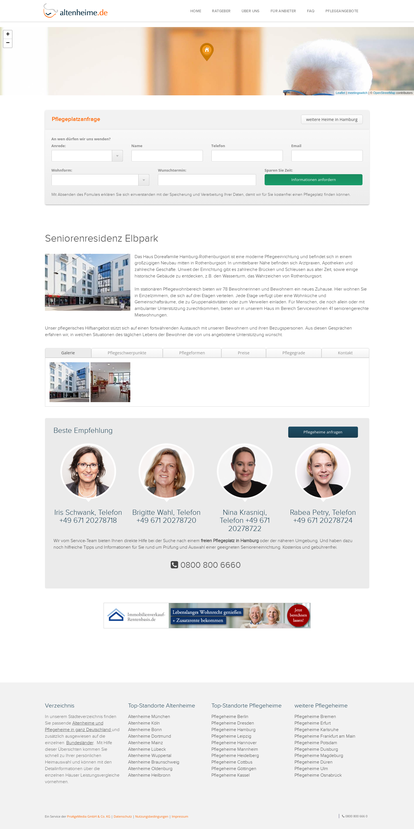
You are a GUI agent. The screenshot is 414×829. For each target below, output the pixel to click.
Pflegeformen (192, 352)
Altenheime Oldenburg (150, 769)
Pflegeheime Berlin (229, 716)
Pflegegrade (294, 352)
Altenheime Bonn (145, 730)
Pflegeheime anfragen (323, 432)
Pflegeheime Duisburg (316, 749)
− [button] (8, 43)
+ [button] (8, 34)
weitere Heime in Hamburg (332, 119)
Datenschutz (123, 816)
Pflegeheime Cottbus (231, 762)
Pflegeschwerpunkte (127, 352)
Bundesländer (79, 743)
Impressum (180, 816)
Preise (244, 352)
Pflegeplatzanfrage (76, 119)
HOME (195, 11)
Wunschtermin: (172, 170)
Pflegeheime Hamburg (233, 730)
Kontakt (345, 352)
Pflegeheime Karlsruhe (316, 730)
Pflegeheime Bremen (315, 716)
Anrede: (59, 145)
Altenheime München (149, 716)
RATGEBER (221, 11)
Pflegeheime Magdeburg (318, 755)
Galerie (68, 352)
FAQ (311, 11)
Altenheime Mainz (145, 743)
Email (296, 145)
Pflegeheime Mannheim (234, 749)
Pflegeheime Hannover (234, 743)
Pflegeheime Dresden (232, 723)
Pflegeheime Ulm (311, 769)
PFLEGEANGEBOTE (342, 11)
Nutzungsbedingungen (151, 816)
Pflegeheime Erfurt (312, 723)
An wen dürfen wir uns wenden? (81, 138)
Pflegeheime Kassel (230, 775)
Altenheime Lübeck (147, 749)
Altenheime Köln (144, 723)
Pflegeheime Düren (313, 762)
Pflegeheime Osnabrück (318, 775)
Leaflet (340, 92)
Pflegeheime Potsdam (315, 743)
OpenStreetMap (384, 92)
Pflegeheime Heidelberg (235, 755)
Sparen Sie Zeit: (279, 170)
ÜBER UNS (251, 11)
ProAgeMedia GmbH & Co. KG (88, 816)
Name (137, 145)
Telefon (218, 145)
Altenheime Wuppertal (149, 755)
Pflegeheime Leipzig (231, 736)
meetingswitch (358, 92)
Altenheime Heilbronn (149, 775)
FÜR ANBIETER (283, 11)
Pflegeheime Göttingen (233, 769)
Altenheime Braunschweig (153, 762)
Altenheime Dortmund (149, 736)
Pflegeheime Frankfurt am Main (324, 736)
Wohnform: (62, 170)
